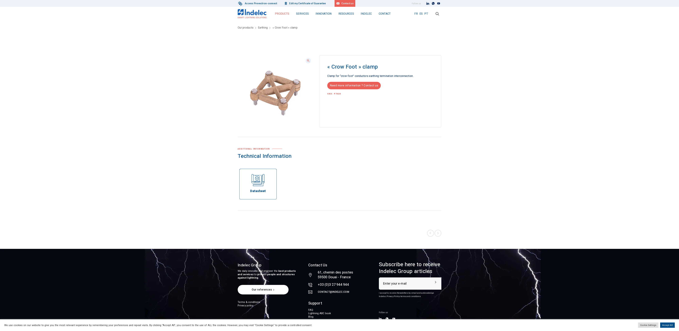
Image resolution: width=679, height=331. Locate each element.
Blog (310, 316)
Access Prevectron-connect (261, 3)
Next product (438, 233)
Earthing (263, 27)
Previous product (430, 233)
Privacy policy (245, 305)
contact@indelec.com (333, 291)
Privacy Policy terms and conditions (404, 296)
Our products (245, 27)
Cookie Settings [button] (648, 325)
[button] (308, 60)
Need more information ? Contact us (354, 86)
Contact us (347, 3)
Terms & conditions (249, 302)
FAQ (310, 309)
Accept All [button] (667, 325)
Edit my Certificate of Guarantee (307, 3)
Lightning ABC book (319, 313)
